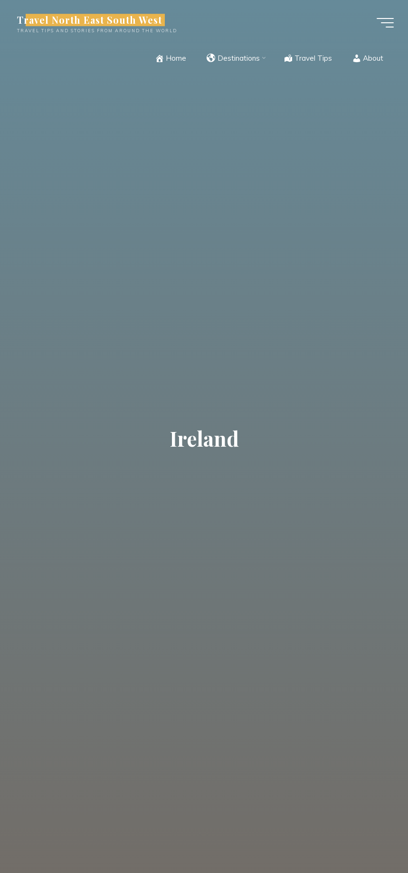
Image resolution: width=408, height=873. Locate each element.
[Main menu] (385, 23)
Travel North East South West (89, 20)
